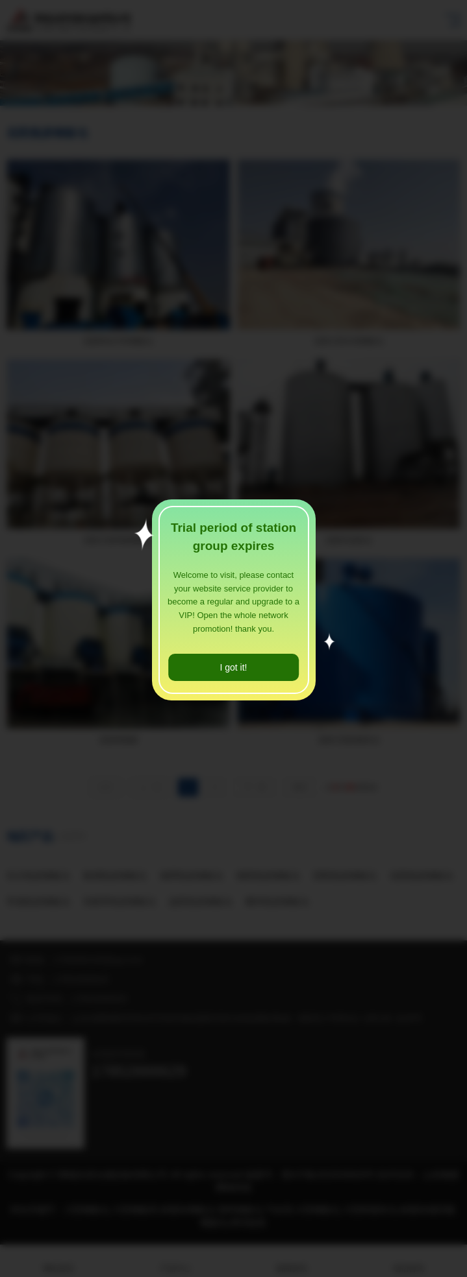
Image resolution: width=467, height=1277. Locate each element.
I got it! (233, 667)
